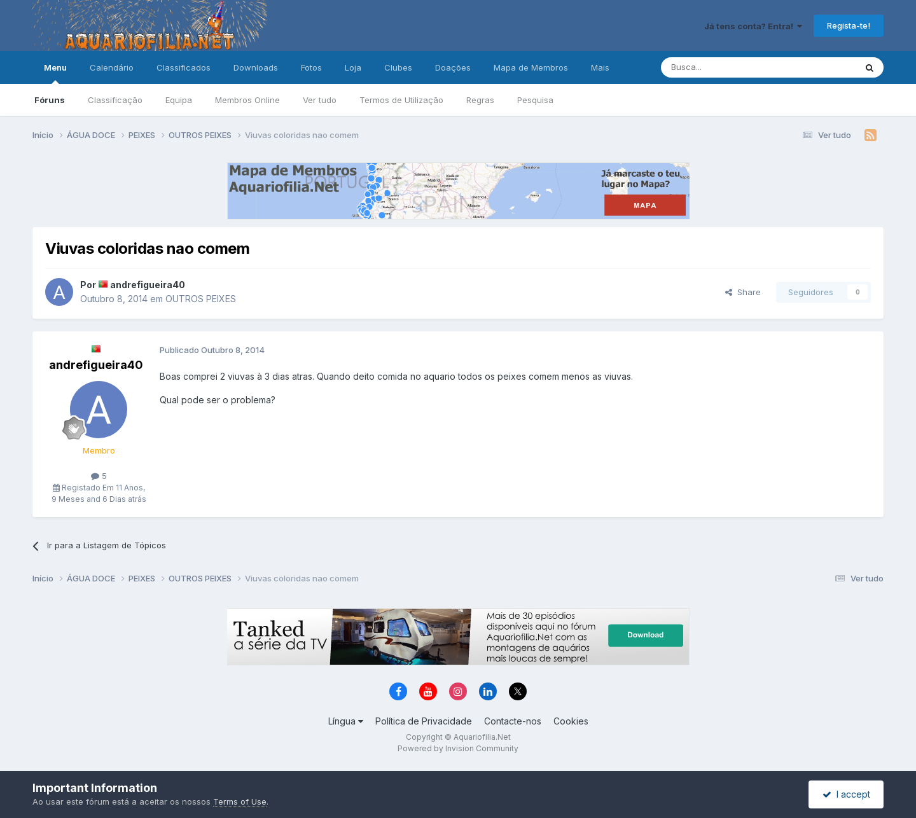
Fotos (311, 67)
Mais (600, 67)
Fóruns (49, 100)
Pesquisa (535, 100)
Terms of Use (240, 801)
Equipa (178, 100)
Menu (55, 73)
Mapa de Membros (531, 67)
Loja (353, 67)
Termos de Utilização (401, 100)
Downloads (255, 67)
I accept (846, 794)
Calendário (112, 67)
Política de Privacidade (423, 721)
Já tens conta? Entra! (753, 26)
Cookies (570, 721)
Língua (345, 721)
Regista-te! (848, 25)
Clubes (398, 67)
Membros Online (247, 100)
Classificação (115, 100)
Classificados (183, 67)
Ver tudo (320, 100)
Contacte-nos (512, 721)
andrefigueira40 (147, 284)
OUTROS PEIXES (200, 298)
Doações (453, 67)
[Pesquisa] (726, 67)
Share (743, 292)
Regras (480, 100)
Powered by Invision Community (458, 748)
